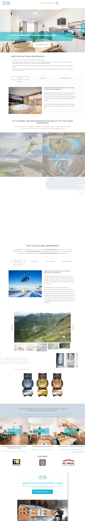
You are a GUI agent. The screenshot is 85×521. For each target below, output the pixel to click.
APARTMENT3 (70, 431)
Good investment (34, 261)
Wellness (20, 78)
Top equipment (42, 78)
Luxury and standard (67, 261)
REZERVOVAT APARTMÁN (42, 491)
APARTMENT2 (42, 431)
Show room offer (42, 44)
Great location (18, 261)
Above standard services (65, 78)
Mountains (19, 81)
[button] (73, 327)
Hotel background (50, 261)
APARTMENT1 (14, 431)
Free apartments (70, 3)
